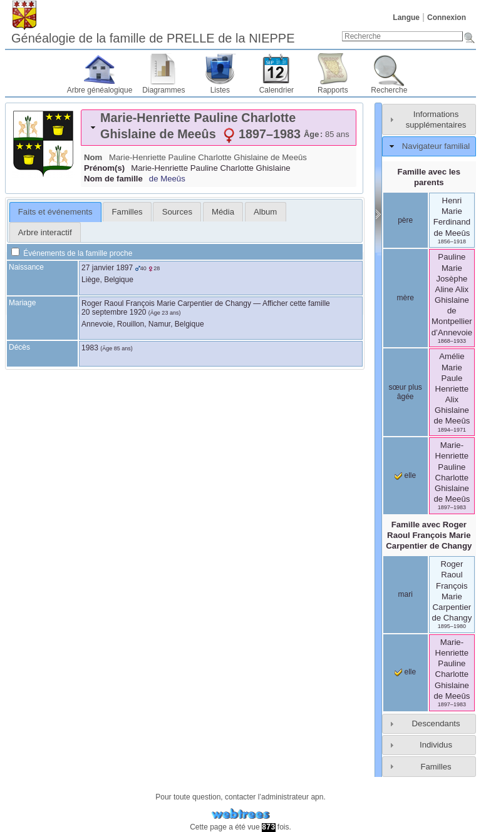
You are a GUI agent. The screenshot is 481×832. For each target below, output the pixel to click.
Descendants (436, 723)
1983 (89, 347)
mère (405, 297)
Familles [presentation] (127, 211)
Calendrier (276, 90)
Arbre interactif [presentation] (45, 232)
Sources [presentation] (177, 211)
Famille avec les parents (429, 177)
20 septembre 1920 (113, 312)
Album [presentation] (265, 211)
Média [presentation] (223, 211)
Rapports (333, 90)
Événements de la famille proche (71, 253)
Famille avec (429, 535)
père (405, 220)
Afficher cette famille (296, 303)
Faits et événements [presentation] (55, 211)
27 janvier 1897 (107, 267)
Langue (406, 17)
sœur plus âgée (405, 392)
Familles (435, 766)
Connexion (446, 17)
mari (405, 594)
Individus (436, 744)
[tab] (218, 127)
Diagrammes (163, 90)
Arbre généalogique (100, 90)
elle (405, 475)
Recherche (389, 90)
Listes (220, 90)
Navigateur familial (436, 146)
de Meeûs (167, 178)
